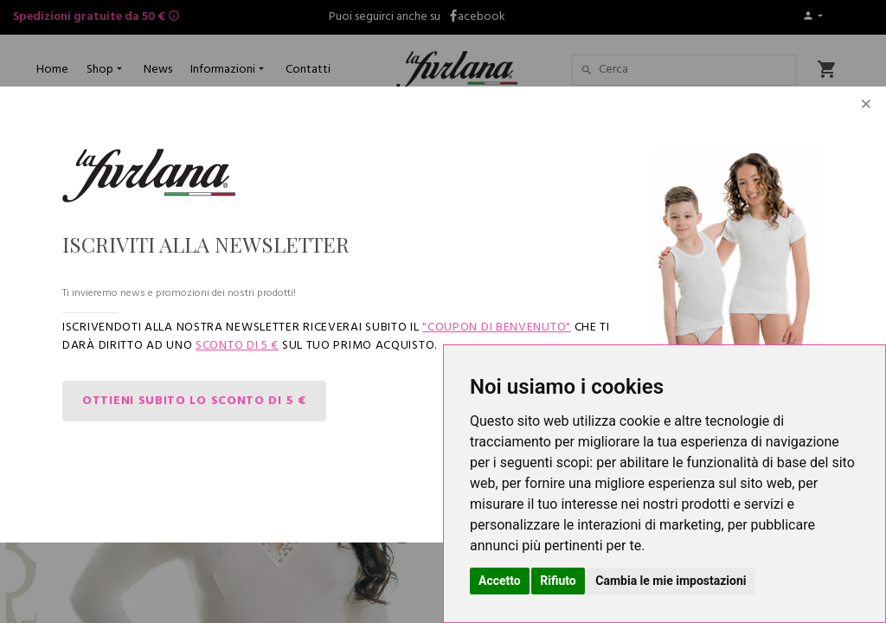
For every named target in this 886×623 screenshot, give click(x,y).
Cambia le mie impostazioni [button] (670, 581)
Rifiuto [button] (558, 581)
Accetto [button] (499, 581)
